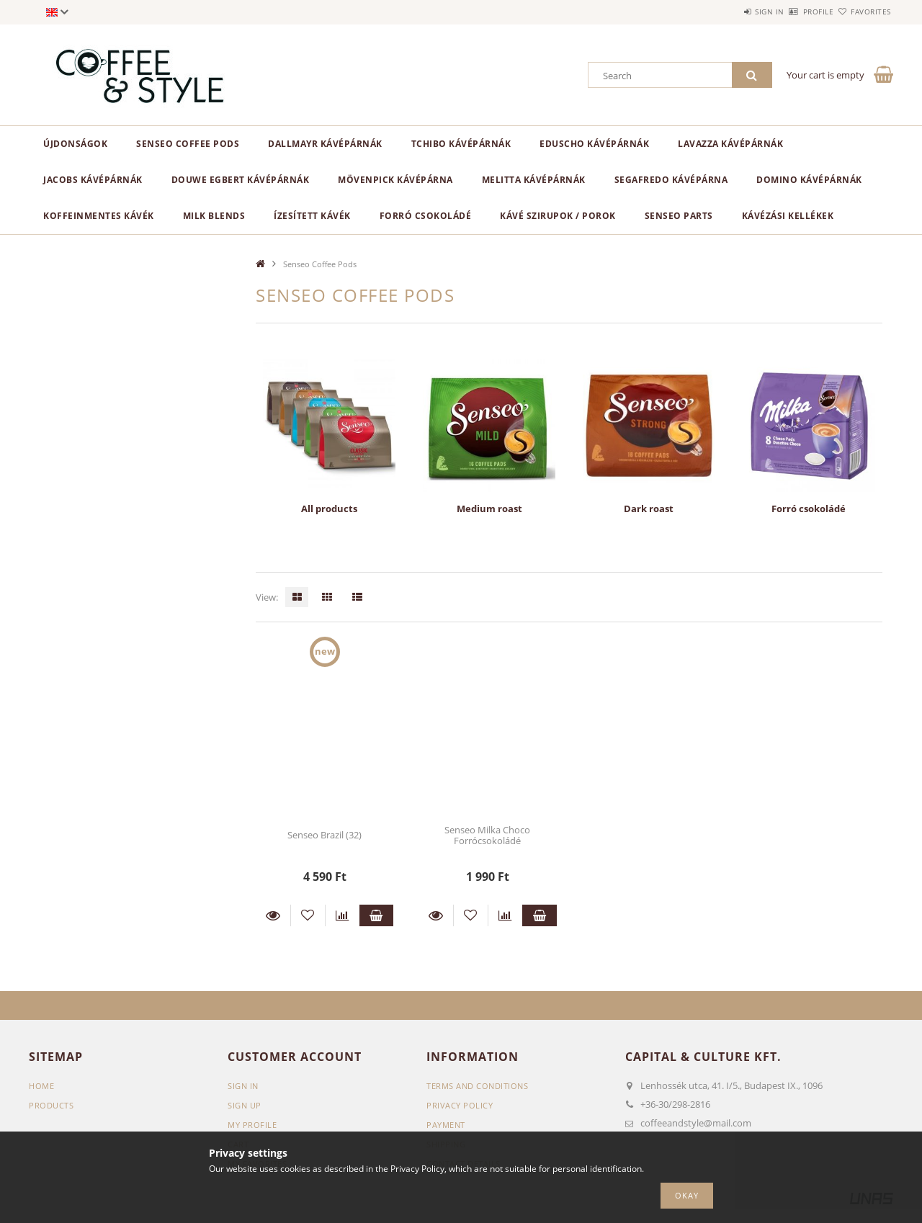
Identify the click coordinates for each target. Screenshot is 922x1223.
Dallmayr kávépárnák (325, 144)
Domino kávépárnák (809, 180)
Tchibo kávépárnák (461, 144)
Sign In (243, 1085)
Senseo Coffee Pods (187, 144)
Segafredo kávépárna (671, 180)
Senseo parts (679, 216)
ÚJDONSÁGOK (75, 144)
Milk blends (214, 216)
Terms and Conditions (477, 1085)
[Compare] (342, 915)
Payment (445, 1124)
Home (41, 1085)
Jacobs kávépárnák (93, 180)
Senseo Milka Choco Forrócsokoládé (487, 835)
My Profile (252, 1124)
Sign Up (244, 1105)
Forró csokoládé (426, 216)
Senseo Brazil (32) (324, 834)
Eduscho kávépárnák (594, 144)
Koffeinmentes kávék (98, 216)
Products (51, 1105)
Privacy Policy (459, 1105)
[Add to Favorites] (308, 915)
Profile (793, 11)
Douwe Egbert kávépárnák (240, 180)
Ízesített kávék (312, 216)
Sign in (728, 11)
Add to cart (376, 915)
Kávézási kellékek (788, 216)
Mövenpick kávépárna (395, 180)
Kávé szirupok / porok (558, 216)
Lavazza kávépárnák (730, 144)
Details (273, 915)
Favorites (863, 11)
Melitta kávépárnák (534, 180)
